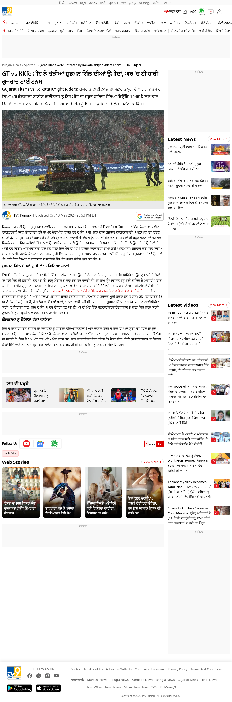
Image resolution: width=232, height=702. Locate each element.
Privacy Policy (177, 669)
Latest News (182, 139)
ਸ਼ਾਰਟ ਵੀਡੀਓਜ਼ (32, 23)
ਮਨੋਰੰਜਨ (86, 23)
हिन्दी (62, 3)
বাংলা (123, 3)
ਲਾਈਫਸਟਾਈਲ (156, 23)
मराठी (103, 3)
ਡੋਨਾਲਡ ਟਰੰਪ (142, 31)
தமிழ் (132, 3)
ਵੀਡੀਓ (138, 23)
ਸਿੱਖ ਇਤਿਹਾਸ (224, 31)
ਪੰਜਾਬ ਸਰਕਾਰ (123, 31)
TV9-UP (166, 3)
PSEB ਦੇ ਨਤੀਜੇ (15, 31)
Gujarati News (188, 680)
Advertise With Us (119, 669)
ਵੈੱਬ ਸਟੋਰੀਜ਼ (103, 23)
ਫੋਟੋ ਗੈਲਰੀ (207, 23)
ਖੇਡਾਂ (117, 23)
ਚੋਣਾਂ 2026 (225, 23)
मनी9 (156, 3)
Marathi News (97, 680)
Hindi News (209, 680)
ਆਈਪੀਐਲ (205, 31)
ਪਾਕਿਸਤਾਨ (160, 31)
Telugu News (119, 680)
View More (152, 462)
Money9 (170, 687)
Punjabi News (11, 65)
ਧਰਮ (127, 23)
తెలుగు (93, 3)
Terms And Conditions (207, 669)
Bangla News (165, 680)
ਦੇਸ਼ (48, 23)
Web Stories (15, 462)
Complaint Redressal (150, 669)
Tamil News (113, 687)
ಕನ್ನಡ (83, 3)
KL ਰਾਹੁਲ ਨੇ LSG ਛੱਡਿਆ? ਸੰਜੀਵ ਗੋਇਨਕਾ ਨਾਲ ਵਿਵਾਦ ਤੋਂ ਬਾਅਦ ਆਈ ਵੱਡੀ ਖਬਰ (99, 291)
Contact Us (78, 669)
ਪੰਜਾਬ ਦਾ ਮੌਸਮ (36, 31)
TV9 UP (156, 687)
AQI (193, 11)
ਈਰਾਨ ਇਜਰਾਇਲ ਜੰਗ (183, 31)
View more (219, 139)
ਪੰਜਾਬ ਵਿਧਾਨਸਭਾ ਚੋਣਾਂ (98, 31)
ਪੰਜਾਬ (14, 23)
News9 (72, 3)
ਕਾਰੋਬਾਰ (175, 23)
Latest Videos (183, 305)
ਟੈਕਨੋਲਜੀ (191, 23)
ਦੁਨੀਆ (58, 23)
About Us (96, 669)
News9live (94, 687)
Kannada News (142, 680)
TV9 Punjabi (22, 215)
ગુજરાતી (113, 3)
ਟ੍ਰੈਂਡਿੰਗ (72, 23)
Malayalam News (136, 687)
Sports (28, 65)
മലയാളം (144, 3)
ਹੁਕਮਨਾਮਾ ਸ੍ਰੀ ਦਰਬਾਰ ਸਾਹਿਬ (65, 31)
